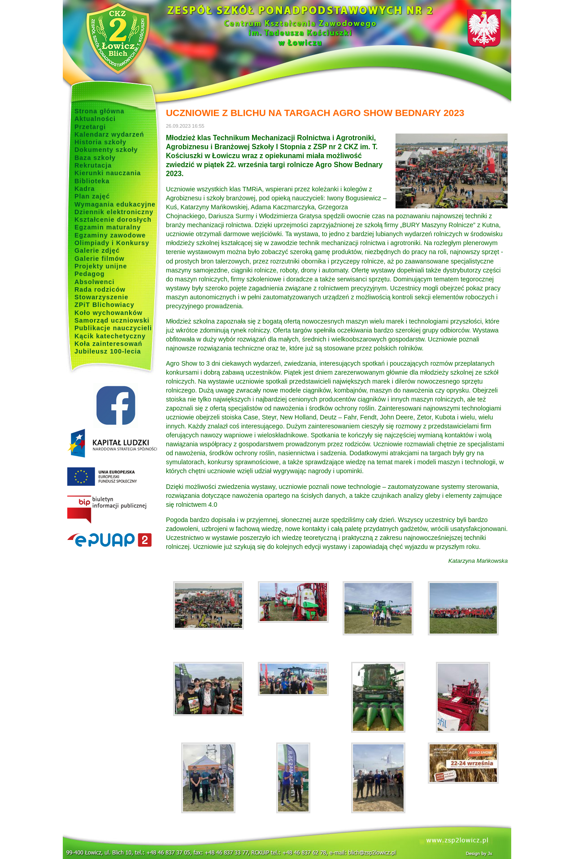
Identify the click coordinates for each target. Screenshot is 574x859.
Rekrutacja (93, 165)
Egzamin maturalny (107, 227)
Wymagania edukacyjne (115, 204)
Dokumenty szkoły (106, 149)
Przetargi (90, 126)
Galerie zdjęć (97, 250)
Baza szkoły (95, 157)
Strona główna (99, 111)
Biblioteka (91, 181)
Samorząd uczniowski (112, 320)
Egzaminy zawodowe (110, 235)
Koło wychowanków (108, 312)
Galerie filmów (99, 258)
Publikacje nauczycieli (113, 328)
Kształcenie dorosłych (113, 219)
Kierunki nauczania (107, 173)
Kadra (84, 188)
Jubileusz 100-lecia (107, 351)
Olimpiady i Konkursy (111, 242)
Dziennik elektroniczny (113, 212)
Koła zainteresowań (108, 343)
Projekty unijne (100, 266)
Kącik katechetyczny (110, 336)
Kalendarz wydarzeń (109, 134)
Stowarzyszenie (101, 297)
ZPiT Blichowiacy (104, 304)
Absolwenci (94, 281)
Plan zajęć (92, 196)
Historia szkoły (100, 142)
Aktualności (95, 118)
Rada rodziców (100, 289)
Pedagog (89, 273)
